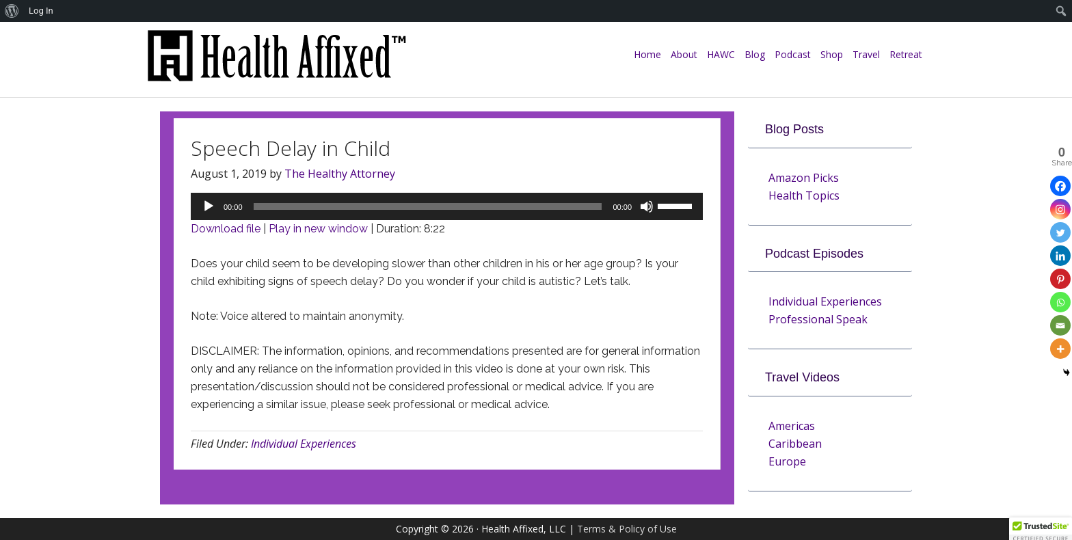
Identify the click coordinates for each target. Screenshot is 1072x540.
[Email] (1060, 325)
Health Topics (804, 195)
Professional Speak (818, 319)
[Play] (208, 206)
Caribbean (795, 443)
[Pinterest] (1060, 279)
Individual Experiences (303, 443)
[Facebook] (1060, 186)
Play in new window (318, 228)
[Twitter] (1060, 232)
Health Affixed (276, 63)
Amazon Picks (803, 177)
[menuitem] (12, 11)
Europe (787, 461)
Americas (791, 425)
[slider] (428, 206)
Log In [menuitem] (41, 10)
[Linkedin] (1060, 255)
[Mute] (647, 206)
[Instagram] (1060, 209)
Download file (225, 228)
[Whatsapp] (1060, 302)
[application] (447, 206)
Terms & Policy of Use (627, 528)
